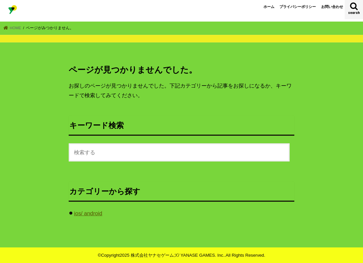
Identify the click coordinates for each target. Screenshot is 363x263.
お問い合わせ (332, 7)
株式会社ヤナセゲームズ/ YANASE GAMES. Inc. (178, 255)
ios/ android (88, 213)
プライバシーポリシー (297, 7)
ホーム (268, 7)
